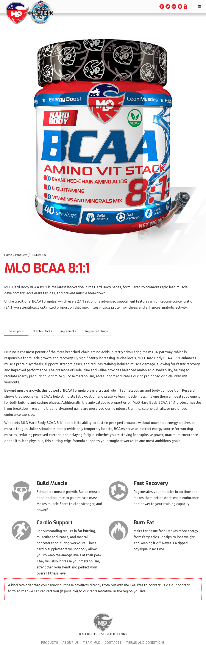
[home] (17, 13)
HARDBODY (39, 255)
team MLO (91, 643)
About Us (70, 643)
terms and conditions (145, 643)
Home (8, 255)
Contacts (113, 643)
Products (21, 255)
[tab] (16, 331)
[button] (199, 6)
